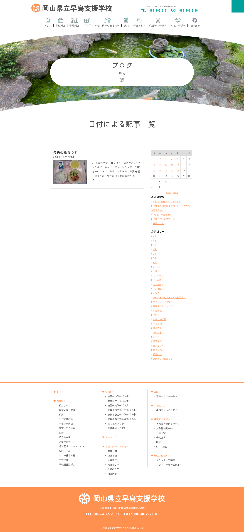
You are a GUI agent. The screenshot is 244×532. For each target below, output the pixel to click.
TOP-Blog (158, 284)
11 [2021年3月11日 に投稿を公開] (172, 164)
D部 (155, 271)
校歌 (61, 432)
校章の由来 (65, 437)
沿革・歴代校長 (67, 428)
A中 (155, 236)
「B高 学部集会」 (162, 214)
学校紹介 (61, 401)
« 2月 (168, 192)
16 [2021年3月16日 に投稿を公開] (160, 170)
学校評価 (63, 460)
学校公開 (157, 323)
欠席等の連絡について (168, 423)
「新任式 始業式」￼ (164, 219)
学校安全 (157, 328)
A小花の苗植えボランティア (167, 201)
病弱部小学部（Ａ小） (119, 396)
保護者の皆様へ (162, 419)
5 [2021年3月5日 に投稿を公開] (177, 159)
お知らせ (157, 293)
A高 (155, 249)
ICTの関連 (161, 446)
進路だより (158, 223)
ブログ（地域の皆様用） (169, 464)
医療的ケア (113, 469)
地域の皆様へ (161, 455)
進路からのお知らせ (163, 358)
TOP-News (158, 288)
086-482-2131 (158, 10)
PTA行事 (157, 279)
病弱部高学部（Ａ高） (119, 405)
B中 (155, 253)
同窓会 (156, 314)
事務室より (160, 405)
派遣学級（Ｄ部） (117, 428)
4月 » (175, 192)
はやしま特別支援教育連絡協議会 (169, 297)
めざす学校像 (66, 419)
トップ (60, 391)
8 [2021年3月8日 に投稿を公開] (154, 164)
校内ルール (65, 450)
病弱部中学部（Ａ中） (119, 400)
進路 (156, 391)
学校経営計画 (66, 423)
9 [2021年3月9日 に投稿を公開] (160, 164)
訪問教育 (157, 354)
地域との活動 (159, 319)
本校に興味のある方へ (117, 446)
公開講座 (157, 310)
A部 (155, 244)
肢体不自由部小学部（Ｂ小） (123, 410)
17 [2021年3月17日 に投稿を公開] (166, 170)
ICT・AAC (158, 275)
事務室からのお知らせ (164, 306)
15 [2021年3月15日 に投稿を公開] (154, 170)
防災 (158, 442)
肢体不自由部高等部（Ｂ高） (123, 419)
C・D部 (156, 266)
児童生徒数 (65, 441)
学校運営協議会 (67, 464)
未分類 (156, 336)
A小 (155, 240)
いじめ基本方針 (67, 455)
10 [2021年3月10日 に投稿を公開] (166, 164)
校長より (63, 405)
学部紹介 (110, 391)
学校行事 (157, 332)
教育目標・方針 (67, 410)
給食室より (158, 345)
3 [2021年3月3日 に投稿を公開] (166, 159)
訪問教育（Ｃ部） (117, 423)
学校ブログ (111, 437)
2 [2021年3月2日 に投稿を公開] (160, 159)
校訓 (61, 414)
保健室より (162, 437)
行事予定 (161, 432)
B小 (155, 258)
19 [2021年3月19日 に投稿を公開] (178, 170)
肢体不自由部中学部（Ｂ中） (123, 414)
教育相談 (112, 455)
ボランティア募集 (161, 301)
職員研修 (157, 349)
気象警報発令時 (164, 428)
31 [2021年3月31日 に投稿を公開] (166, 181)
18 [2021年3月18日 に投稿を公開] (172, 170)
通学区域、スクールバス (72, 446)
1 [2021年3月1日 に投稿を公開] (154, 159)
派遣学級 (157, 341)
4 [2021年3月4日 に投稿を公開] (172, 159)
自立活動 (112, 473)
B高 (155, 262)
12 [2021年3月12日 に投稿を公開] (178, 164)
